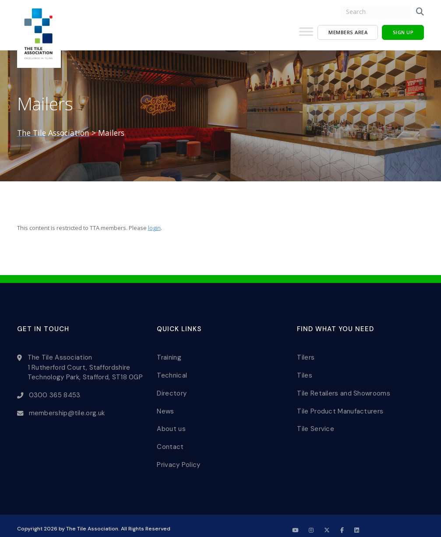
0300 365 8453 (55, 392)
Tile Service (315, 422)
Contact (170, 439)
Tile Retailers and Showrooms (343, 389)
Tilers (305, 356)
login (154, 228)
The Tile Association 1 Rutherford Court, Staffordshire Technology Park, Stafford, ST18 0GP (85, 366)
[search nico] (376, 12)
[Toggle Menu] (306, 35)
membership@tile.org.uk (67, 409)
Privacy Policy (178, 455)
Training (169, 356)
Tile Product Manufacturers (340, 406)
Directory (172, 389)
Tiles (304, 372)
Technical (172, 372)
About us (171, 422)
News (165, 406)
